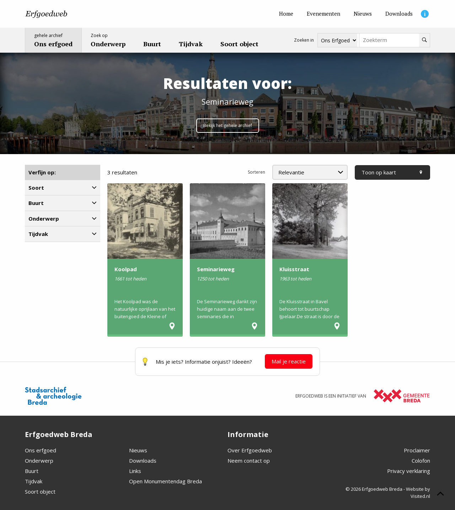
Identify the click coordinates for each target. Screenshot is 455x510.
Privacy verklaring (408, 470)
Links (135, 470)
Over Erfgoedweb (250, 450)
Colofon (421, 460)
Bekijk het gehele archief (227, 125)
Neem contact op (249, 460)
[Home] (286, 14)
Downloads (142, 460)
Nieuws (138, 450)
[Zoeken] (424, 40)
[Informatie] (425, 14)
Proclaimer (417, 450)
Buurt (31, 470)
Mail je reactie (289, 361)
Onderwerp (39, 460)
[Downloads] (399, 14)
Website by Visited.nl (418, 492)
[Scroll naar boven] (440, 494)
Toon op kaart (392, 172)
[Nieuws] (362, 14)
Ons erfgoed (40, 450)
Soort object (40, 491)
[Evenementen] (323, 14)
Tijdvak (33, 481)
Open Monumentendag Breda (165, 481)
